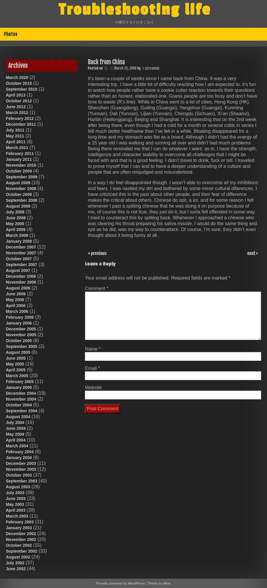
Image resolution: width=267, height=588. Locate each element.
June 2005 (16, 358)
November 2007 (21, 253)
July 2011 (15, 130)
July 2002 (15, 563)
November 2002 (21, 539)
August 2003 (18, 486)
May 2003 (15, 504)
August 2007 (18, 270)
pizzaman (152, 68)
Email (92, 368)
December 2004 (21, 393)
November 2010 (21, 165)
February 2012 (20, 118)
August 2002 (18, 557)
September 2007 (21, 264)
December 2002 (21, 533)
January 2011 (19, 159)
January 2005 (19, 387)
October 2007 (19, 258)
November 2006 (21, 282)
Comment (96, 288)
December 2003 (21, 463)
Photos (10, 34)
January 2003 (19, 527)
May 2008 (15, 223)
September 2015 (21, 89)
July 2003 (15, 492)
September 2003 (21, 481)
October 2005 (19, 340)
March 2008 (17, 235)
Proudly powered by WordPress (120, 583)
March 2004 (17, 446)
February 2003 (20, 522)
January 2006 (19, 323)
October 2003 (19, 475)
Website (93, 387)
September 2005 (21, 346)
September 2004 (21, 410)
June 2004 (16, 428)
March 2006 (17, 311)
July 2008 (15, 212)
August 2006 (18, 288)
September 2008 (21, 200)
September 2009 (21, 177)
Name (92, 348)
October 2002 (19, 545)
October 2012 (19, 101)
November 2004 (21, 399)
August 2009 (18, 182)
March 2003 (17, 516)
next (251, 252)
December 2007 (21, 247)
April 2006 (15, 305)
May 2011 (15, 136)
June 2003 (16, 498)
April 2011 (15, 141)
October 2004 (19, 405)
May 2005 (15, 364)
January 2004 (19, 457)
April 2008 (15, 229)
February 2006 (20, 317)
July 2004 (15, 422)
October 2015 (19, 83)
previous (98, 252)
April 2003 (15, 510)
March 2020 (17, 77)
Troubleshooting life (134, 9)
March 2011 (17, 147)
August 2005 (18, 352)
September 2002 (21, 551)
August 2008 (18, 206)
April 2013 (15, 95)
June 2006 (16, 294)
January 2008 (19, 241)
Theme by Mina (159, 583)
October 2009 (19, 171)
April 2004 (15, 440)
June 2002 (16, 568)
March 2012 (17, 112)
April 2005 (15, 370)
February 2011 (20, 153)
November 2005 (21, 334)
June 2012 (16, 106)
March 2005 (17, 375)
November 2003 (21, 469)
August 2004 (18, 416)
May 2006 (15, 299)
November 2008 (21, 188)
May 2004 (15, 434)
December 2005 (21, 329)
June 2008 (16, 217)
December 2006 (21, 276)
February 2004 (20, 451)
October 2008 (19, 194)
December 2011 (21, 124)
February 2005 (20, 381)
